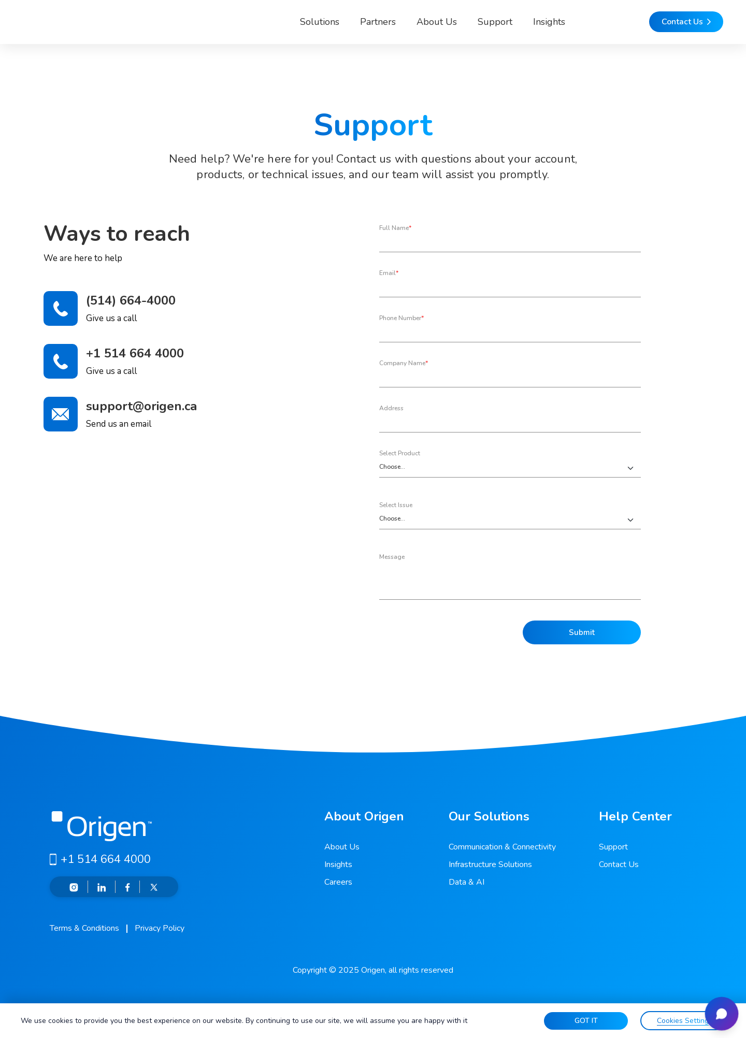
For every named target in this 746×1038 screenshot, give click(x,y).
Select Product (399, 453)
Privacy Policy (159, 928)
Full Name (395, 228)
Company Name (403, 363)
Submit (581, 633)
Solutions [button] (266, 28)
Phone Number (401, 318)
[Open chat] (717, 1009)
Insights (338, 864)
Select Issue (395, 505)
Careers (338, 882)
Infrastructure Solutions (490, 864)
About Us (392, 28)
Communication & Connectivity (502, 847)
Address (391, 408)
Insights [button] (505, 28)
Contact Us (619, 864)
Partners (334, 28)
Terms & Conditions (84, 928)
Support (451, 28)
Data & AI (466, 882)
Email (388, 273)
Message (392, 557)
